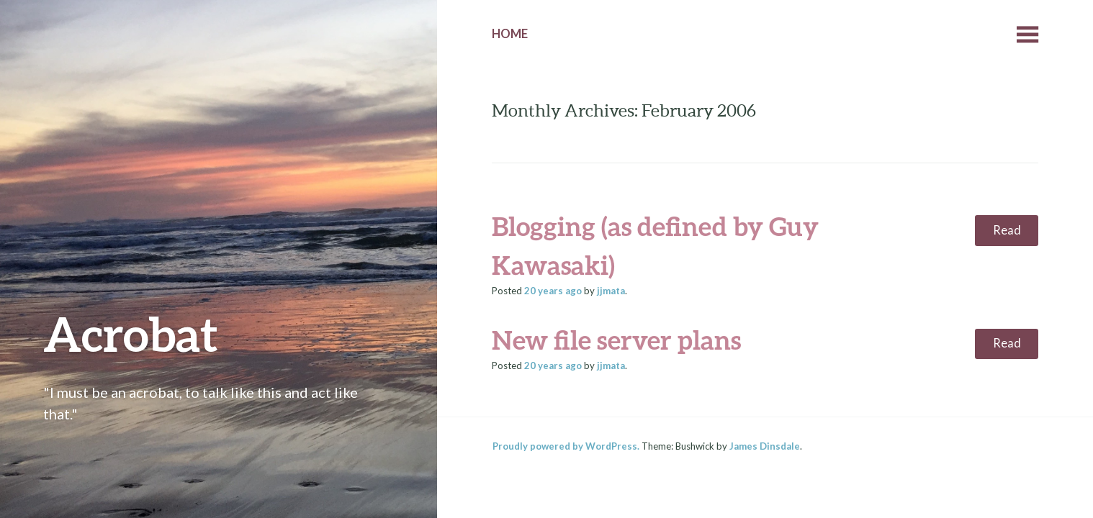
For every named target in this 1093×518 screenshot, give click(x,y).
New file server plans (616, 339)
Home (510, 34)
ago (553, 290)
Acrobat (130, 333)
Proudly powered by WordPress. (565, 446)
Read (1007, 230)
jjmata (611, 290)
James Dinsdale (764, 446)
